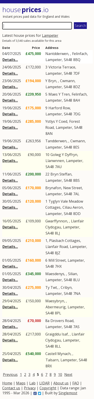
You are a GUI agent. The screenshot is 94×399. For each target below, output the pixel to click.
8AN (49, 133)
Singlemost (67, 392)
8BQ (76, 59)
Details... (10, 59)
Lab (32, 383)
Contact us (11, 388)
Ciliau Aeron (73, 207)
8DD (77, 213)
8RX (49, 366)
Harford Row (59, 107)
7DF (76, 73)
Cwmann (67, 80)
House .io (25, 9)
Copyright (48, 388)
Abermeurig (56, 307)
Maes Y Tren (59, 94)
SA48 (68, 59)
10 (60, 374)
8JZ (57, 252)
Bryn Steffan (60, 174)
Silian (72, 273)
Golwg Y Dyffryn (63, 154)
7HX (58, 266)
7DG (76, 114)
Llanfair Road (57, 246)
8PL (58, 313)
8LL (58, 346)
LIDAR (44, 383)
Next (68, 374)
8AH (76, 100)
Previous (10, 374)
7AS (76, 326)
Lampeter (50, 35)
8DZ (76, 86)
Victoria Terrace (61, 67)
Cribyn (66, 287)
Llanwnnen (55, 160)
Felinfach (79, 53)
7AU (58, 166)
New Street (72, 187)
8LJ (57, 233)
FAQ (75, 383)
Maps (20, 383)
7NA (76, 293)
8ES (76, 147)
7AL (76, 193)
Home (7, 383)
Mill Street (57, 260)
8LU (76, 279)
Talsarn (52, 359)
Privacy (30, 388)
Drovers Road (61, 320)
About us (61, 383)
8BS (76, 180)
